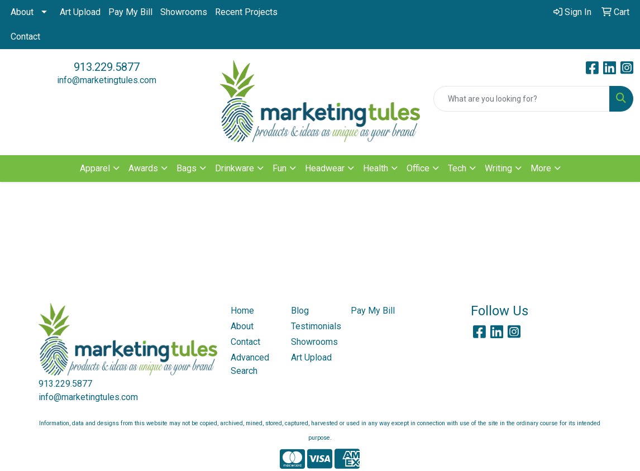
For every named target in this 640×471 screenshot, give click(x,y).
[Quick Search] (521, 99)
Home (242, 310)
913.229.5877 (107, 67)
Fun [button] (279, 168)
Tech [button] (457, 168)
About (22, 12)
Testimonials (314, 326)
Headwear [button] (325, 168)
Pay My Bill (130, 12)
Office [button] (418, 168)
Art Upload (80, 12)
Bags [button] (186, 168)
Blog (300, 310)
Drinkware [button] (234, 168)
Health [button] (375, 168)
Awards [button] (143, 168)
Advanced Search (250, 364)
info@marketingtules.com (106, 80)
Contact (25, 36)
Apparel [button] (95, 168)
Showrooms (183, 12)
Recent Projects (246, 12)
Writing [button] (498, 168)
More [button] (541, 168)
